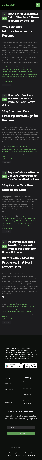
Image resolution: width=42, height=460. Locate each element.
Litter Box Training (18, 223)
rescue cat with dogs (8, 79)
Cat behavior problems (11, 306)
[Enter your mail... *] (21, 427)
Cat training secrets (20, 311)
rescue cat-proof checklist (15, 154)
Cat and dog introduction (12, 69)
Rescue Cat (26, 74)
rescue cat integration (13, 76)
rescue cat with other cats (24, 79)
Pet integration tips (16, 74)
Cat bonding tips (21, 218)
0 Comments (8, 81)
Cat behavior (24, 69)
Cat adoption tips (9, 218)
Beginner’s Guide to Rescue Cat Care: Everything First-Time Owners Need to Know (23, 176)
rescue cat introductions (28, 76)
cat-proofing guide (23, 149)
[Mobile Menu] (38, 5)
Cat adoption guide (10, 149)
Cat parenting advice (12, 221)
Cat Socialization (25, 221)
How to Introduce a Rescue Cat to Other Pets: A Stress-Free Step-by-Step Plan (23, 17)
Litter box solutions (16, 314)
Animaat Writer (10, 67)
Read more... (6, 85)
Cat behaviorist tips (25, 306)
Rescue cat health (26, 226)
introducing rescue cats (18, 71)
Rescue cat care (24, 151)
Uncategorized (22, 67)
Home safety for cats (11, 151)
